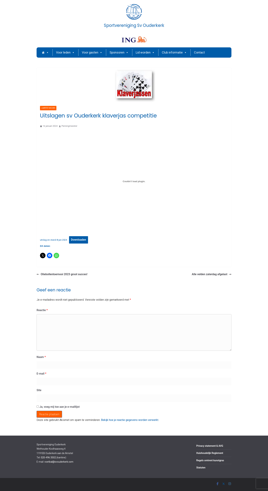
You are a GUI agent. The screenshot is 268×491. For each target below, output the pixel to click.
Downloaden (78, 239)
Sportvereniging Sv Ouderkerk (134, 25)
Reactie (42, 310)
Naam (41, 357)
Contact (199, 52)
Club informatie (174, 52)
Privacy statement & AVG (209, 445)
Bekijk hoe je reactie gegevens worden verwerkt (129, 420)
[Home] (45, 52)
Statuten (200, 467)
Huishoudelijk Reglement (209, 453)
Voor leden (65, 52)
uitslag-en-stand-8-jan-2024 (53, 240)
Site (39, 390)
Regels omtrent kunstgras (210, 460)
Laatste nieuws (48, 108)
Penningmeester (69, 126)
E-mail (41, 373)
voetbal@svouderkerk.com (58, 461)
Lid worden (145, 52)
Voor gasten (92, 52)
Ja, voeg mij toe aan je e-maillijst (58, 406)
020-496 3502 (48, 457)
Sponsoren (119, 52)
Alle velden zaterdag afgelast (211, 274)
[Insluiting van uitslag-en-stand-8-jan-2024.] (134, 181)
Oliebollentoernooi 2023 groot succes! (62, 274)
